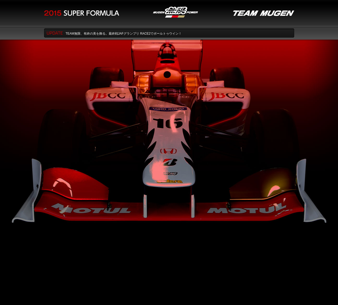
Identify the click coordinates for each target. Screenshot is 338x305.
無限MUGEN (175, 12)
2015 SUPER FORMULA (81, 13)
